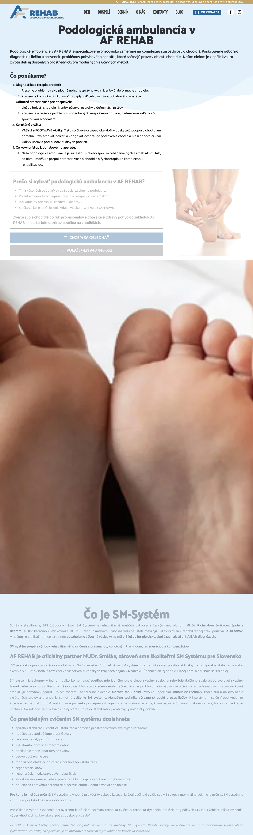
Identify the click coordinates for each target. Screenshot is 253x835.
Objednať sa (207, 12)
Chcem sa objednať (86, 237)
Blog (179, 12)
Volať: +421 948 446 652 (86, 250)
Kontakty (160, 12)
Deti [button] (87, 12)
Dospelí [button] (104, 12)
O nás (140, 12)
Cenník (123, 12)
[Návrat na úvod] (39, 12)
